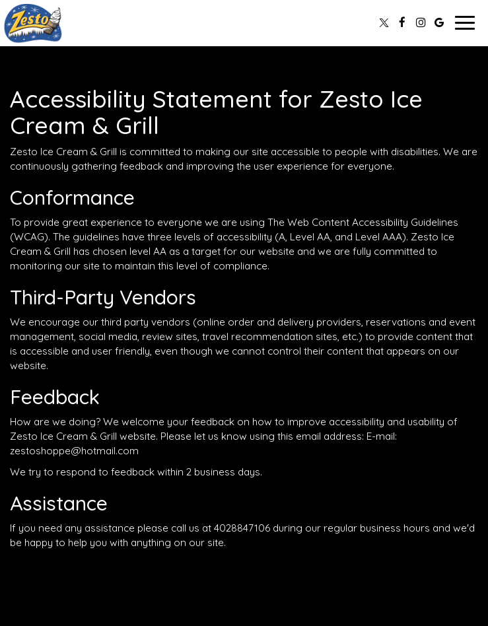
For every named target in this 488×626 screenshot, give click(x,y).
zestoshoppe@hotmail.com (74, 450)
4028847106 (242, 528)
